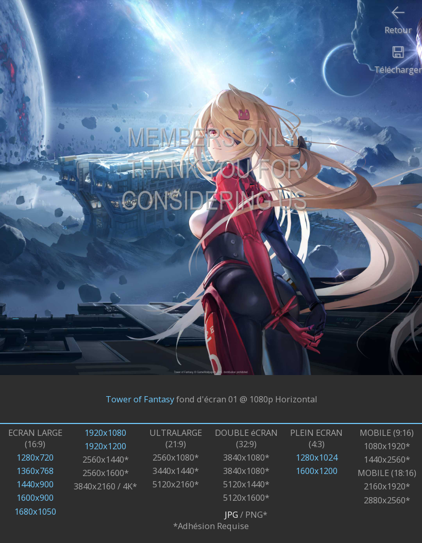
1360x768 (35, 471)
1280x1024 (316, 457)
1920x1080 (105, 432)
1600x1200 (316, 471)
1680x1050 (35, 511)
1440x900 (35, 484)
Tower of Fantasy (140, 399)
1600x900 (35, 497)
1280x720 (35, 457)
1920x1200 (105, 446)
